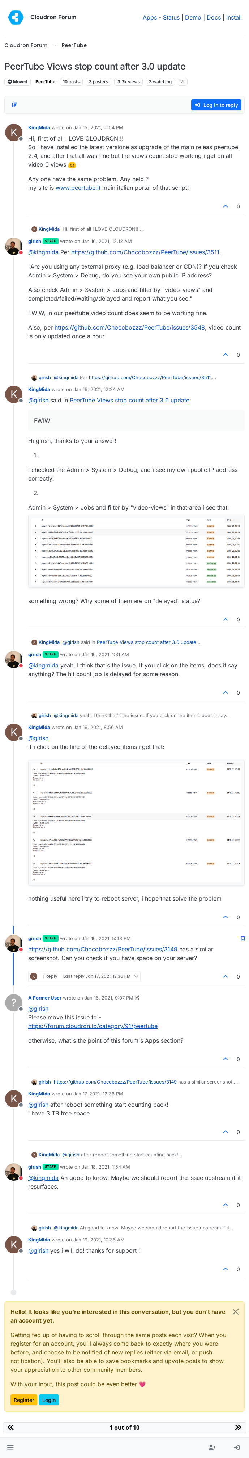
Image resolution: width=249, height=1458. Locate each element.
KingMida (39, 127)
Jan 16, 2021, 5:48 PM (106, 938)
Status (171, 17)
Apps (150, 17)
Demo (193, 17)
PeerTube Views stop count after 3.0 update (129, 400)
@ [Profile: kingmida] (43, 252)
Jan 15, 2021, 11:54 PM (98, 127)
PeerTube (45, 81)
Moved (17, 81)
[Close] (235, 1312)
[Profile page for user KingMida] (13, 132)
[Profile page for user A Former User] (13, 1002)
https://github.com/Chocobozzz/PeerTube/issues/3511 (145, 252)
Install (234, 17)
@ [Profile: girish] (38, 400)
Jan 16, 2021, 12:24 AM (99, 389)
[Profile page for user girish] (13, 246)
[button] (10, 1448)
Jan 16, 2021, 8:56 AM (98, 727)
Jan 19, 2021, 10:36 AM (99, 1240)
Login (49, 1400)
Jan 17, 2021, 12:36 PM (98, 1094)
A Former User (44, 998)
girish (34, 241)
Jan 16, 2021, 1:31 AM (105, 654)
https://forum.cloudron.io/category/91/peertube (93, 1026)
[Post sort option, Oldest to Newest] (14, 105)
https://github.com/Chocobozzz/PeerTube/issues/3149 (102, 949)
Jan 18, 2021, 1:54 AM (106, 1167)
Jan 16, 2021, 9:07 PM (109, 998)
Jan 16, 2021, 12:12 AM (107, 241)
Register (24, 1400)
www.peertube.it (78, 187)
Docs (214, 17)
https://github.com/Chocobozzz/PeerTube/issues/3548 (130, 327)
